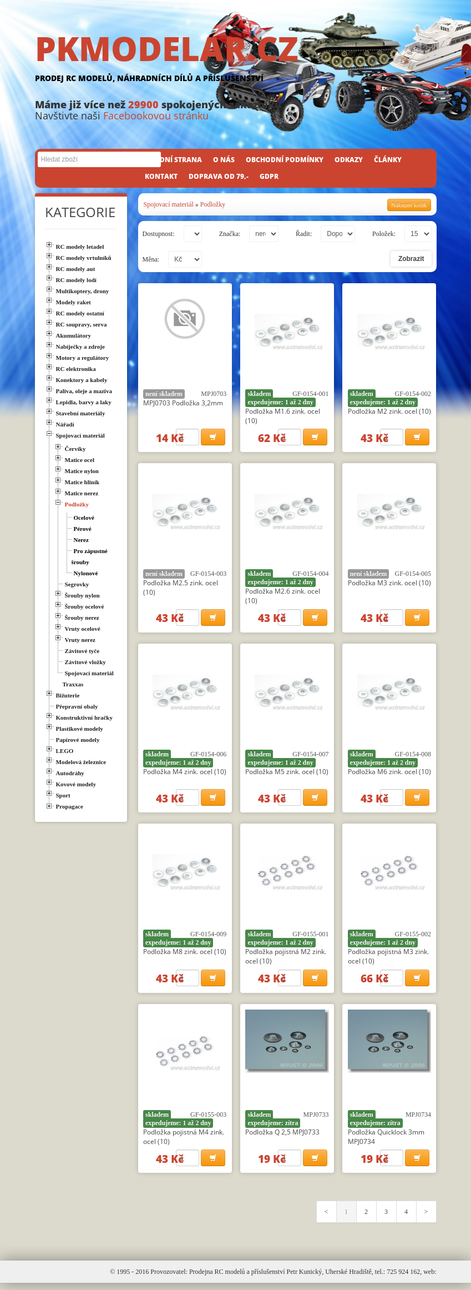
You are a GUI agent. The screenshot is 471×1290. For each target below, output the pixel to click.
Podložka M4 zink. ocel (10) (184, 774)
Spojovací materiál (169, 204)
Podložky (212, 204)
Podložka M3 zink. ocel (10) (389, 584)
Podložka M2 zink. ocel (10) (389, 411)
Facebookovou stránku (156, 115)
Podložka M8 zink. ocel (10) (184, 956)
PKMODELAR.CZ (236, 59)
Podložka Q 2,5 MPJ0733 (282, 1137)
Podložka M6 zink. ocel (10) (389, 774)
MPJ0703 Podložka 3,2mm (183, 403)
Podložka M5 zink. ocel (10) (286, 774)
